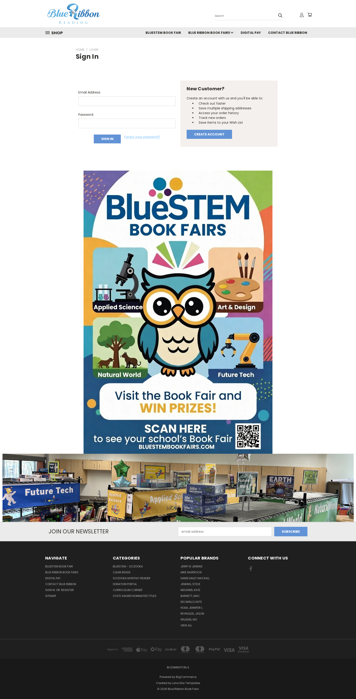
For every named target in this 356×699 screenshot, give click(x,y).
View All (186, 625)
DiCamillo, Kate (191, 602)
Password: (86, 114)
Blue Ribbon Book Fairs (210, 32)
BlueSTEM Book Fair (163, 32)
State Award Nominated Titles (134, 596)
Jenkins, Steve (190, 584)
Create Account (209, 134)
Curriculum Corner (127, 590)
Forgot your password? (142, 137)
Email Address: (89, 92)
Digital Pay (251, 32)
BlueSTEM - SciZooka (128, 566)
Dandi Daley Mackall (195, 578)
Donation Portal (125, 584)
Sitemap (50, 596)
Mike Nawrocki (191, 572)
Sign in (50, 590)
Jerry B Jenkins (191, 566)
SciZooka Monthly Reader (131, 578)
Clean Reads (122, 572)
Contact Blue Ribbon (287, 32)
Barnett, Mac (190, 596)
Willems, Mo (188, 619)
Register (67, 590)
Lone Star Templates (186, 683)
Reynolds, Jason (192, 614)
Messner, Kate (190, 590)
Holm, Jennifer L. (191, 608)
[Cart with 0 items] (309, 14)
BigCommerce (186, 677)
